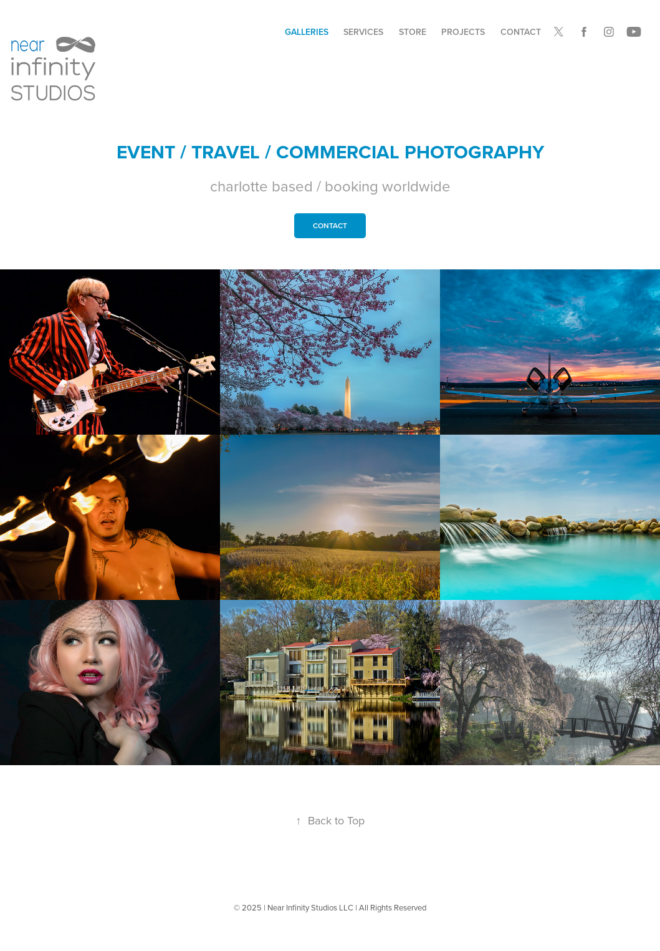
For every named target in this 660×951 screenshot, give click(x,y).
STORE (412, 32)
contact (330, 225)
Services (363, 32)
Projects (463, 32)
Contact (520, 32)
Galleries (306, 32)
